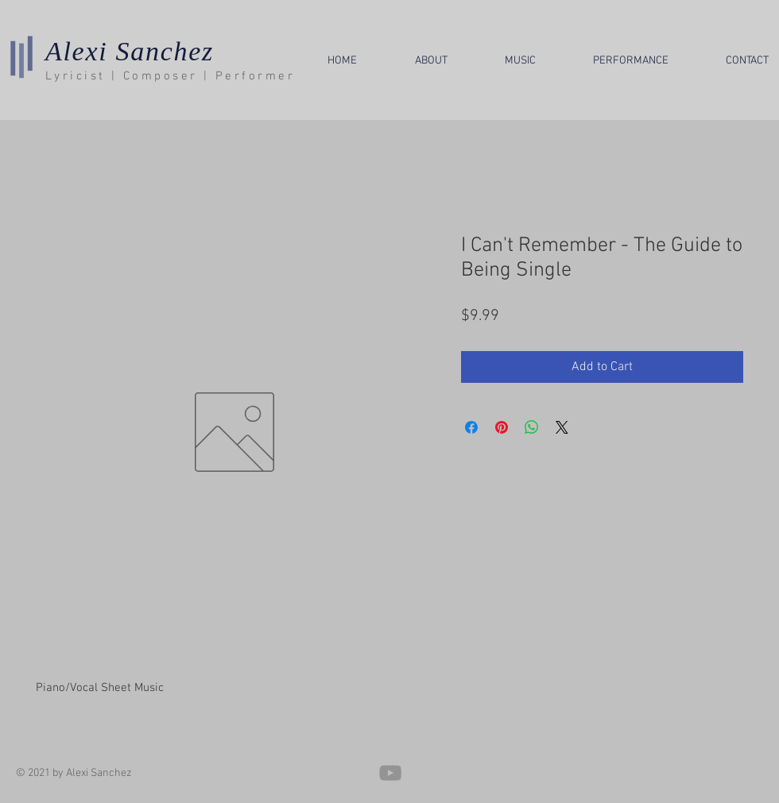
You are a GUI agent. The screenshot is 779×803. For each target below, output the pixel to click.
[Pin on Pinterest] (501, 427)
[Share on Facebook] (471, 427)
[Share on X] (562, 427)
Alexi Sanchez (129, 51)
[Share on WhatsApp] (531, 427)
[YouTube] (390, 772)
